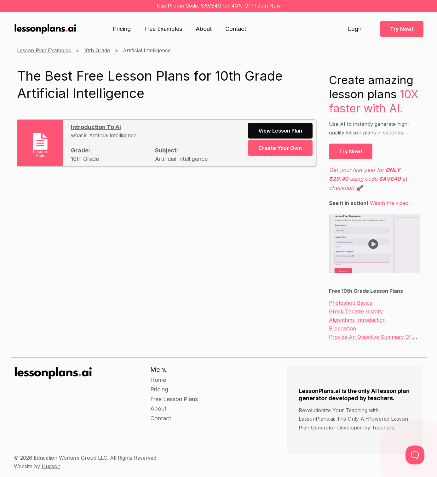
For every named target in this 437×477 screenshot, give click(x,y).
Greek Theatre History (356, 311)
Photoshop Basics (350, 303)
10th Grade (97, 50)
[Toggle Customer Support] (414, 455)
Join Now (269, 6)
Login (355, 29)
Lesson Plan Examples (44, 50)
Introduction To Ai (96, 127)
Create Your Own (280, 148)
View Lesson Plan (280, 131)
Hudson (51, 466)
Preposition (342, 328)
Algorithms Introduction (357, 320)
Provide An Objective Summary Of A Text (378, 337)
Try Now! (401, 29)
